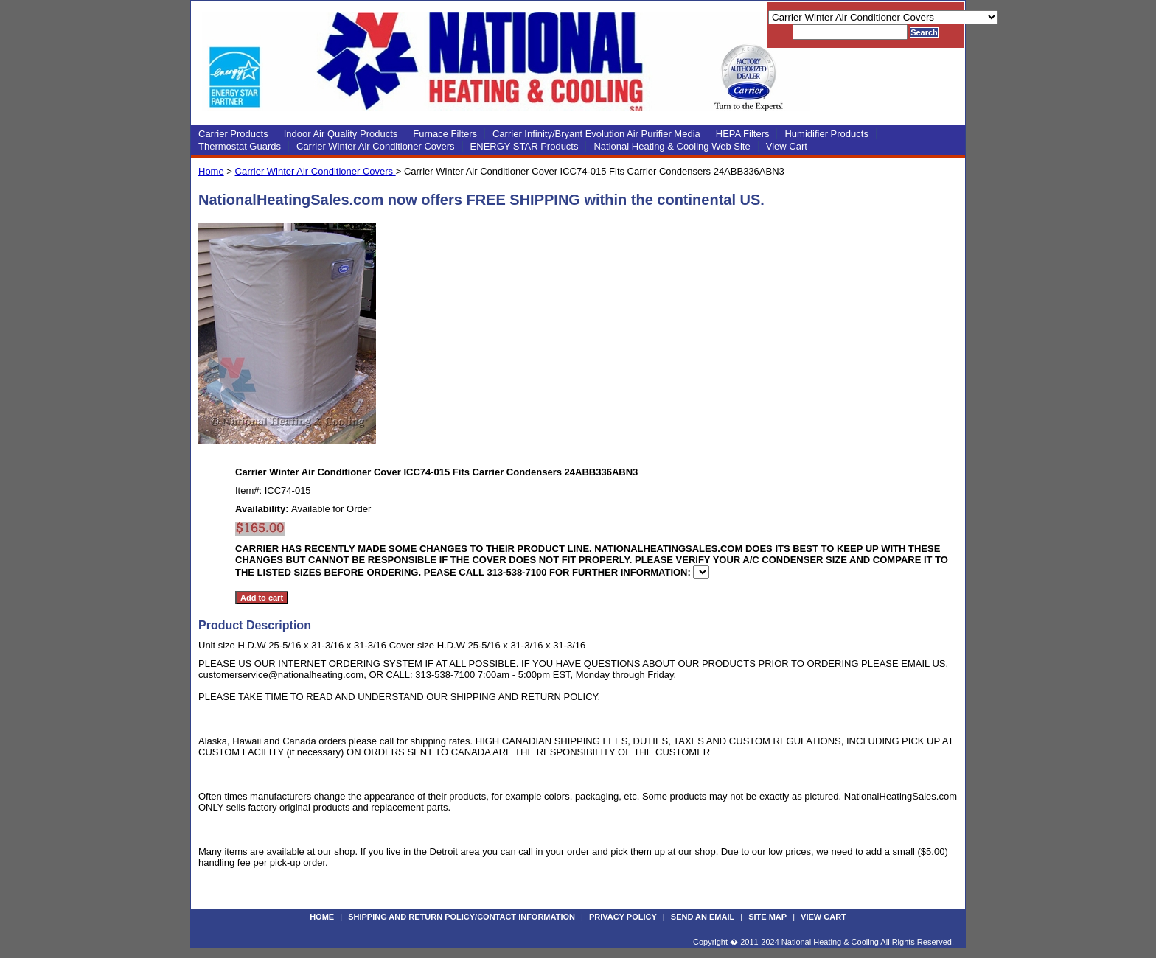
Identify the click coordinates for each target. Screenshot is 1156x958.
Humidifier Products (826, 133)
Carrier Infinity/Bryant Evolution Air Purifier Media (596, 133)
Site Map (767, 916)
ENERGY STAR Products (524, 146)
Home (211, 171)
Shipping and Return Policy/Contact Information (461, 916)
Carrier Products (233, 133)
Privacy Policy (623, 916)
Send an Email (702, 916)
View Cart (786, 146)
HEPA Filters (743, 133)
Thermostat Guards (239, 146)
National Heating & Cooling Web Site (671, 146)
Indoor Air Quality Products (341, 133)
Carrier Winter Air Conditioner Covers (375, 146)
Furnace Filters (445, 133)
